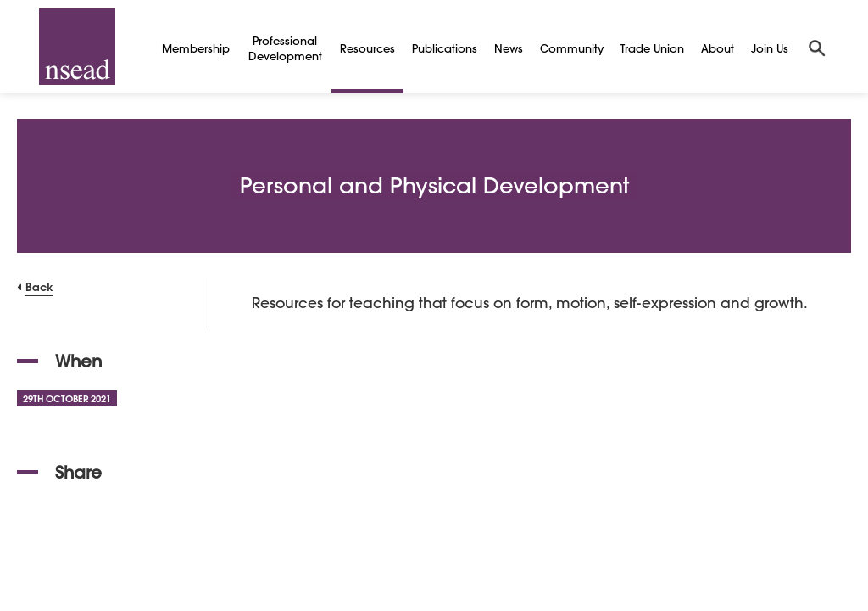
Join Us (769, 48)
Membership (196, 48)
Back (39, 286)
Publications (444, 48)
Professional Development (285, 48)
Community (572, 48)
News (508, 48)
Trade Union (652, 48)
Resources (367, 48)
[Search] (817, 46)
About (717, 48)
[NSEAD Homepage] (77, 46)
